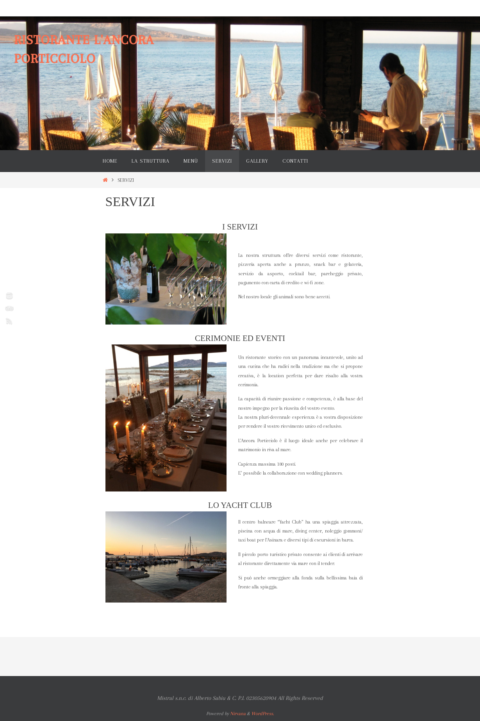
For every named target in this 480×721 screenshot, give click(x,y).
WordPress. (262, 713)
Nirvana (238, 713)
